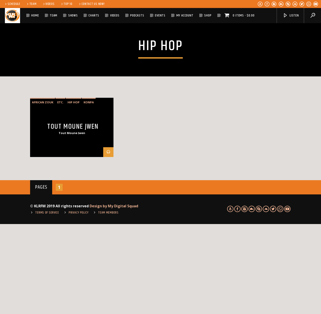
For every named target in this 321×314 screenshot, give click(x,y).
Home (35, 15)
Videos (48, 4)
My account (184, 15)
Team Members (108, 302)
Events (160, 15)
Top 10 (66, 4)
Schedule (12, 4)
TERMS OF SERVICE (47, 302)
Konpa (89, 192)
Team (31, 4)
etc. (60, 192)
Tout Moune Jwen (73, 216)
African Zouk (42, 192)
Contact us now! (91, 4)
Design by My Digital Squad (114, 296)
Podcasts (137, 15)
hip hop (74, 192)
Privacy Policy (78, 302)
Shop (207, 15)
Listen (291, 15)
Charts (93, 15)
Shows (73, 15)
